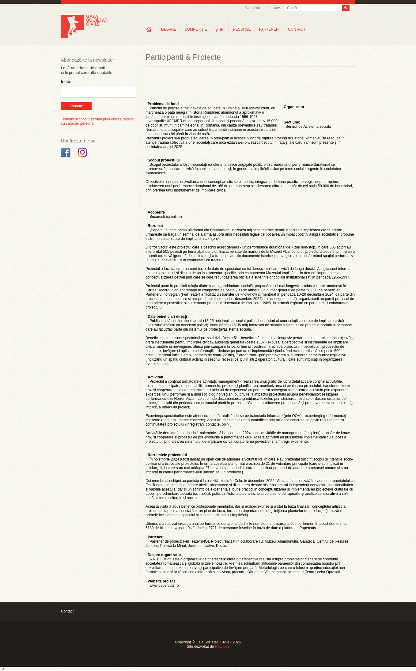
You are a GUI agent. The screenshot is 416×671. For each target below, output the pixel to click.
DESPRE (168, 29)
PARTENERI (269, 29)
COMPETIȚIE (195, 29)
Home (149, 29)
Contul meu (254, 7)
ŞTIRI (220, 29)
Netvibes (222, 646)
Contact (67, 611)
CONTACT (296, 29)
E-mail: (66, 81)
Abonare (76, 106)
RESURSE (242, 29)
